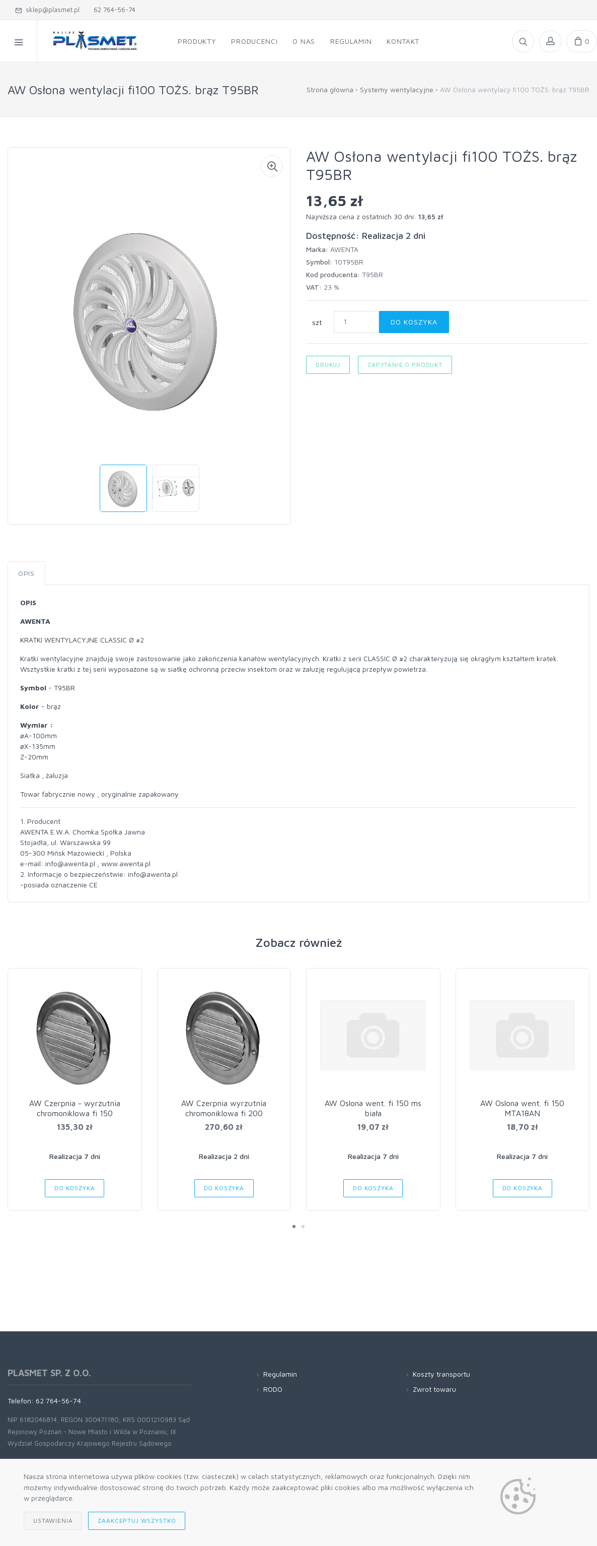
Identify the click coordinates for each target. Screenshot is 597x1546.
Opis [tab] (26, 573)
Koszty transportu (441, 1374)
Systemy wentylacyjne (396, 89)
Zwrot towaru (434, 1389)
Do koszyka (414, 321)
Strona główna (330, 89)
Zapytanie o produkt (404, 364)
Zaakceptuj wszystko (137, 1520)
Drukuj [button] (328, 364)
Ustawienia (52, 1520)
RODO (272, 1389)
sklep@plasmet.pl (47, 10)
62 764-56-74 (112, 10)
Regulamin (280, 1374)
